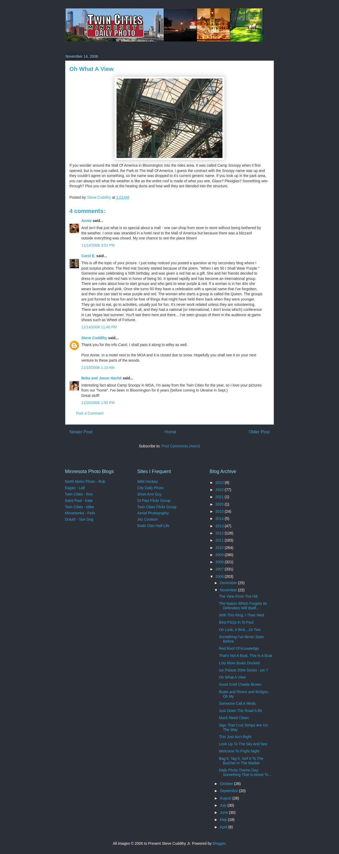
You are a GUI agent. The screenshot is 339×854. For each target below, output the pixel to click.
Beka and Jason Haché (101, 378)
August (226, 798)
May (224, 819)
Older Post (259, 431)
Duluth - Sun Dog (79, 519)
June (224, 812)
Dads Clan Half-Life (153, 526)
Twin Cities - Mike (79, 507)
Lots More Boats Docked (239, 663)
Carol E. (88, 256)
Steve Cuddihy (94, 338)
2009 (220, 555)
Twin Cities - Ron (79, 494)
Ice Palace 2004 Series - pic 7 (243, 670)
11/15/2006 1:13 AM (97, 367)
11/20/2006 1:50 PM (98, 403)
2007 (220, 569)
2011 (220, 540)
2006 (220, 576)
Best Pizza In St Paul (236, 622)
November (229, 590)
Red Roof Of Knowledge (239, 648)
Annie (86, 221)
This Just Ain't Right (235, 737)
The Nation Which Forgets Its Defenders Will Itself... (243, 605)
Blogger (219, 843)
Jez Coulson (147, 519)
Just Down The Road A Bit (240, 710)
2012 (220, 533)
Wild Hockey (147, 481)
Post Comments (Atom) (181, 446)
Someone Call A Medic (237, 703)
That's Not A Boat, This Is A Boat (245, 655)
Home (170, 431)
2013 (220, 526)
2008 (220, 562)
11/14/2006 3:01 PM (98, 245)
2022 (220, 490)
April (224, 827)
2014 (220, 518)
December (229, 583)
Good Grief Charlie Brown (240, 684)
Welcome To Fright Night (239, 751)
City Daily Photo (150, 488)
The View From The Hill (238, 596)
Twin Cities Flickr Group (156, 507)
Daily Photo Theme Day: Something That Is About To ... (246, 772)
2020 (220, 504)
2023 (220, 482)
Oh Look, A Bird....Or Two (240, 630)
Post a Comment (90, 413)
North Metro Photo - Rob (85, 481)
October (227, 784)
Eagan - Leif (75, 488)
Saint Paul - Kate (79, 500)
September (229, 791)
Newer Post (80, 431)
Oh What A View (232, 677)
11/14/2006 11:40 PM (99, 327)
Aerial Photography (153, 513)
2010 (220, 548)
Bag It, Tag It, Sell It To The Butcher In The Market (241, 760)
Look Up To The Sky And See (243, 744)
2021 (220, 497)
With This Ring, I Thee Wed (241, 615)
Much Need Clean (234, 718)
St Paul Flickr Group (153, 500)
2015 (220, 511)
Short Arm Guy (149, 494)
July (224, 805)
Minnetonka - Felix (80, 513)
